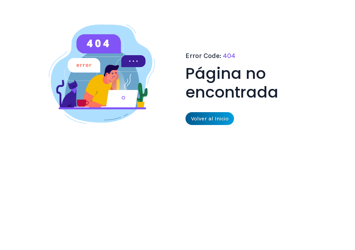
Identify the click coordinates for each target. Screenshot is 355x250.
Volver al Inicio (209, 118)
